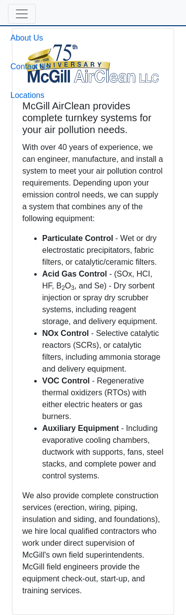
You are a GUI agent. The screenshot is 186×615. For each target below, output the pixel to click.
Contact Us (30, 66)
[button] (22, 14)
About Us (26, 38)
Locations (27, 95)
